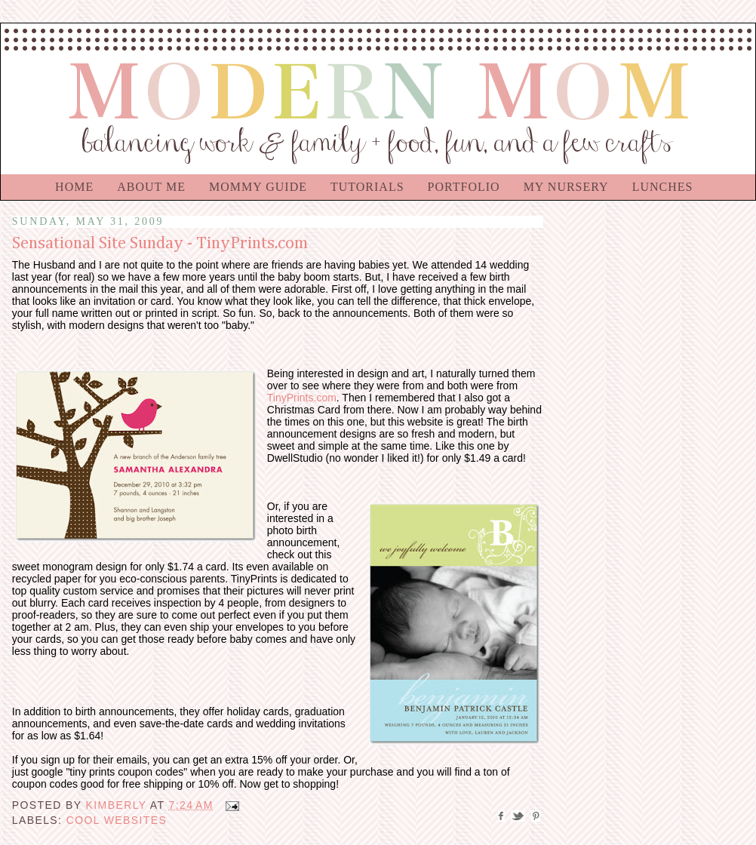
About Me (151, 186)
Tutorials (367, 186)
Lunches (662, 186)
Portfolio (464, 186)
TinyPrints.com (302, 398)
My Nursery (566, 186)
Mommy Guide (258, 186)
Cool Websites (116, 820)
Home (74, 186)
